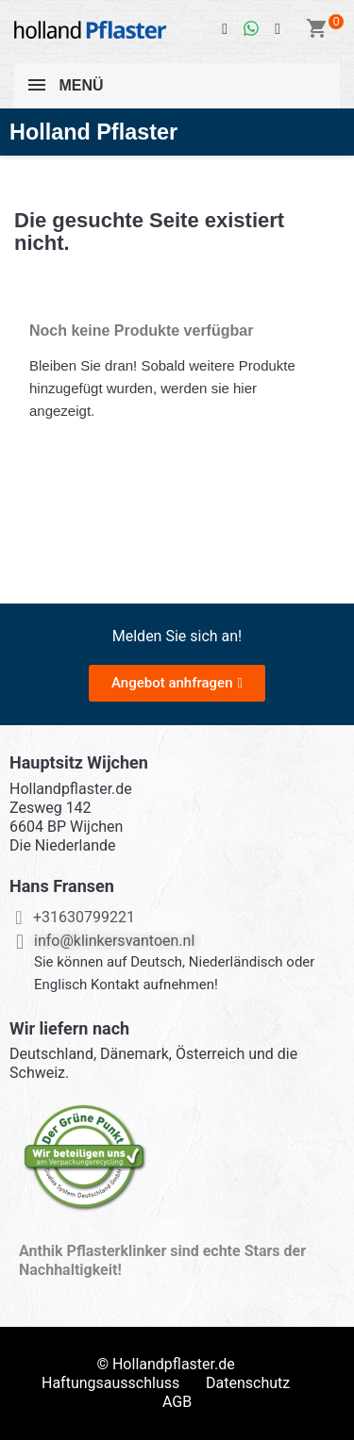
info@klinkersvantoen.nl (114, 941)
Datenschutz (248, 1383)
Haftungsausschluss (110, 1383)
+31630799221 (84, 917)
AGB (177, 1402)
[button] (177, 683)
